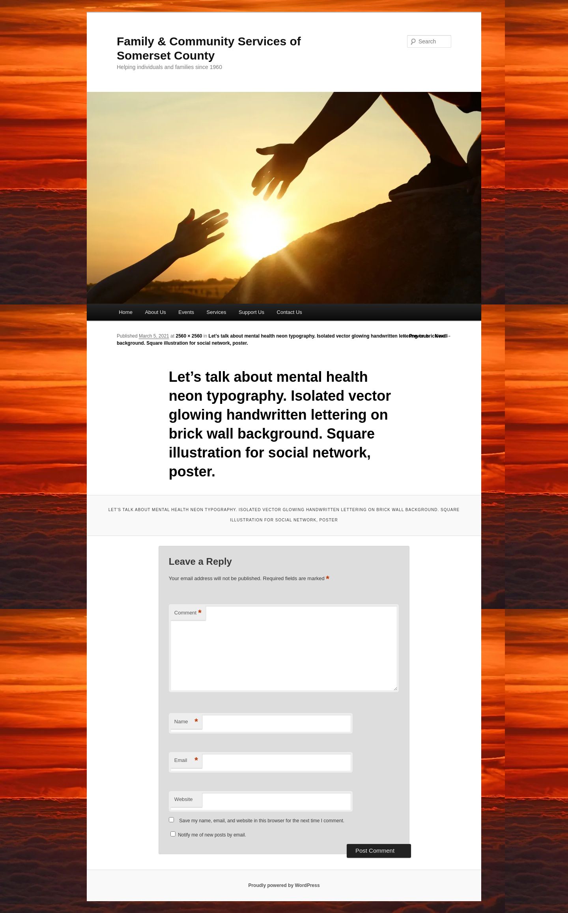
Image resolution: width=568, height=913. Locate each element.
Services (216, 312)
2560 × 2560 (189, 336)
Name (186, 722)
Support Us (251, 312)
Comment (188, 613)
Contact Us (289, 312)
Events (186, 312)
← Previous (416, 336)
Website (183, 799)
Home (126, 312)
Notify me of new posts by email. (212, 835)
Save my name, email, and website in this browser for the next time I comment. (261, 820)
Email (186, 760)
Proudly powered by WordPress (284, 885)
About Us (155, 312)
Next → (443, 336)
